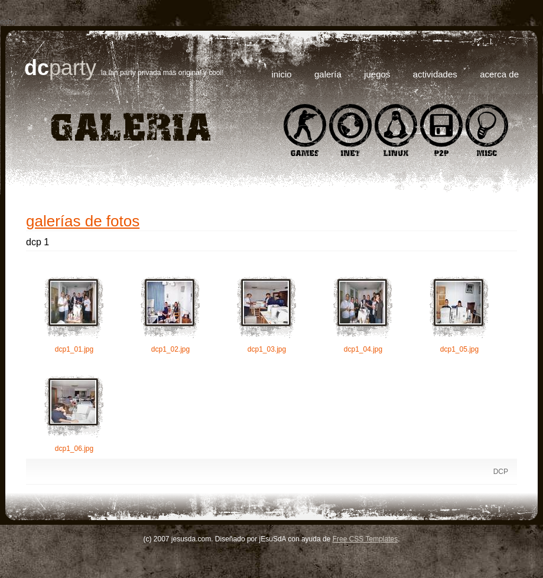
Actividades (435, 74)
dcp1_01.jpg (74, 313)
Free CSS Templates (365, 539)
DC (36, 68)
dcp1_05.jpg (459, 313)
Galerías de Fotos (82, 221)
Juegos (377, 74)
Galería (328, 74)
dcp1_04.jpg (363, 313)
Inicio (281, 74)
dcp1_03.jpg (267, 313)
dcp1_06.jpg (74, 413)
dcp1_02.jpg (170, 313)
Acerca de (499, 74)
